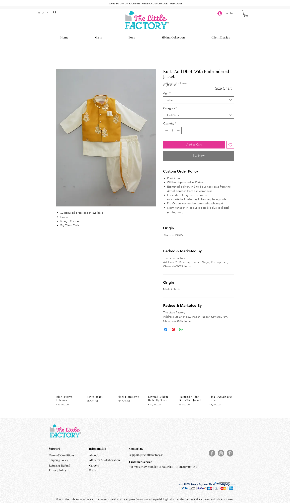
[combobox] (198, 99)
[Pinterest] (230, 453)
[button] (43, 12)
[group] (144, 384)
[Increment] (178, 130)
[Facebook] (212, 453)
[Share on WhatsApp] (181, 329)
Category (170, 108)
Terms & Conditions (61, 455)
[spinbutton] (172, 130)
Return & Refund (60, 465)
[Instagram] (221, 453)
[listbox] (43, 12)
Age (167, 93)
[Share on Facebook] (165, 329)
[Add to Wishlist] (230, 144)
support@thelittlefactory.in (146, 455)
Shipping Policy (58, 460)
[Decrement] (166, 130)
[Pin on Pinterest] (173, 329)
